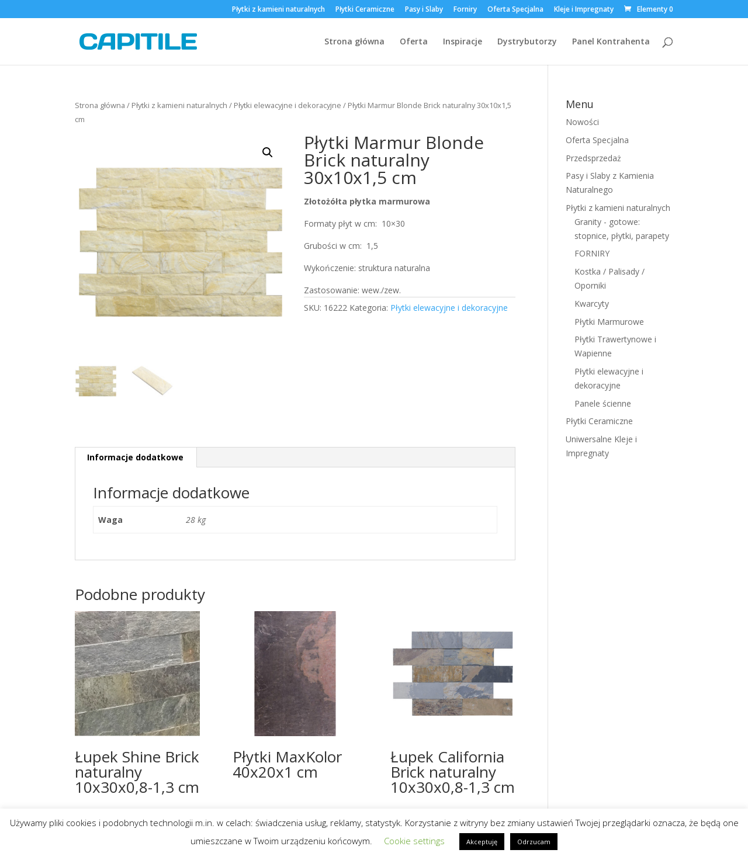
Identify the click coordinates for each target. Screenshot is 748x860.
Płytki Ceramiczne (364, 10)
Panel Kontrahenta (611, 42)
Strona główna (354, 42)
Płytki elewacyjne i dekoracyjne (287, 105)
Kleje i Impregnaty (584, 10)
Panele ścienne (602, 403)
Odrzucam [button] (533, 841)
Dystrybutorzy (527, 42)
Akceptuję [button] (481, 841)
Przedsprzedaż (593, 158)
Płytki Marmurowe (609, 321)
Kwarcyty (591, 303)
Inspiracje (462, 42)
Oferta (414, 42)
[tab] (135, 457)
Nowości (582, 121)
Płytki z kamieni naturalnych (278, 10)
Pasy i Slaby (424, 10)
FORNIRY (592, 253)
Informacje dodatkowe (135, 457)
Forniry (465, 10)
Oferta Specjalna (515, 10)
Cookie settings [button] (414, 841)
